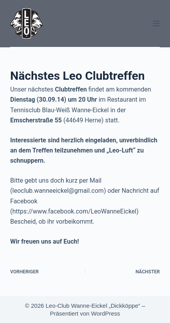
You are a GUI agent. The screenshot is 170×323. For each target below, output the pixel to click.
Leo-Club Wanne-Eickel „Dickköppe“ (93, 305)
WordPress (105, 313)
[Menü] (156, 23)
